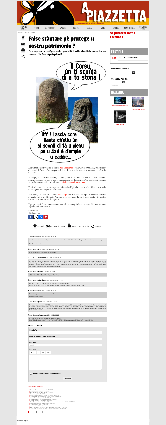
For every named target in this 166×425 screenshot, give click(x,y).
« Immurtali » (32, 406)
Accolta (20, 32)
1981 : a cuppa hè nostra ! (138, 109)
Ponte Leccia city (120, 125)
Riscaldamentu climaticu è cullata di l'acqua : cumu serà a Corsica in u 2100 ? (48, 402)
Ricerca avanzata (114, 85)
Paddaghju (62, 194)
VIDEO (103, 28)
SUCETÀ (89, 28)
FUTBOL (36, 28)
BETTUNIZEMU (50, 28)
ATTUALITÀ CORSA (23, 28)
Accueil (38, 226)
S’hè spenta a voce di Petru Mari (37, 392)
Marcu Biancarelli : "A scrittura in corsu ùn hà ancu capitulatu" (44, 407)
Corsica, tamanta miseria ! (35, 391)
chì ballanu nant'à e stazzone (72, 182)
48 (49, 412)
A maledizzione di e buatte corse (120, 106)
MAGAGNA (63, 28)
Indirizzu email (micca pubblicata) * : (43, 336)
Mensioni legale (22, 420)
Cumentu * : (33, 349)
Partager (96, 226)
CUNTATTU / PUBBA (143, 28)
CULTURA (76, 28)
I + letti (122, 58)
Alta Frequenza (66, 168)
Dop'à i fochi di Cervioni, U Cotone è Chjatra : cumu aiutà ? (43, 408)
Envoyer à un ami (55, 226)
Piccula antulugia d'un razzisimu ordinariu (39, 399)
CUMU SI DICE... (129, 28)
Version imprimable (78, 226)
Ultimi (114, 58)
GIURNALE (116, 28)
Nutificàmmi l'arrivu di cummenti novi (46, 374)
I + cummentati (133, 58)
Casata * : (33, 330)
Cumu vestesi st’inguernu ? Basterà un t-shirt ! (40, 395)
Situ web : (33, 343)
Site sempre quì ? (33, 393)
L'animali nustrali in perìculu (36, 397)
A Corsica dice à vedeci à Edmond (37, 389)
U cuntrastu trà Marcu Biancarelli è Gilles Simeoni (41, 396)
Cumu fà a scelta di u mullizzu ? (37, 400)
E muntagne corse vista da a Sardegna (38, 403)
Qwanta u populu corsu (34, 404)
